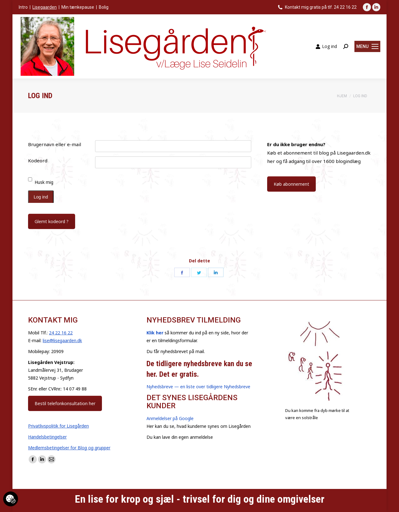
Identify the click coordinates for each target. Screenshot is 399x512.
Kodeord (37, 160)
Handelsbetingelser (47, 437)
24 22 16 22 (61, 333)
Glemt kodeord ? (52, 221)
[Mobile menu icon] (367, 46)
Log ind (326, 46)
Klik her (155, 333)
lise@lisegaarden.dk (62, 340)
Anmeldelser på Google (170, 418)
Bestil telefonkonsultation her (65, 403)
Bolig (103, 7)
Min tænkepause (77, 7)
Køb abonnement (291, 184)
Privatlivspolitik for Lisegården (58, 426)
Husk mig (44, 182)
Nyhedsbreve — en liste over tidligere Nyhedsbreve (198, 387)
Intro (23, 7)
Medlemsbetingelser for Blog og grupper (69, 448)
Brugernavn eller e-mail (54, 144)
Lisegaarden (44, 7)
